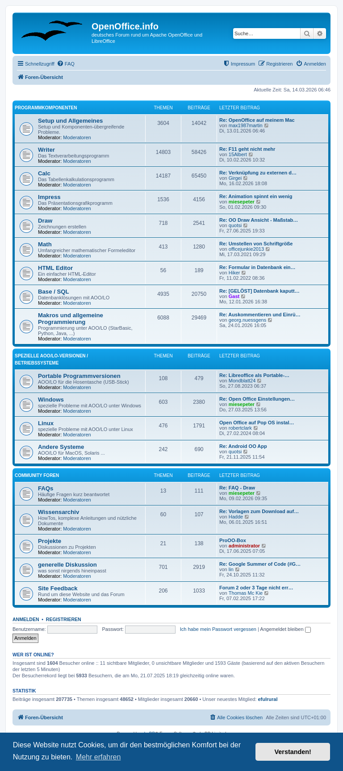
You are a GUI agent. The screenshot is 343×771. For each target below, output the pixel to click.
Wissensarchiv (58, 512)
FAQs (45, 488)
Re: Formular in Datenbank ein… (257, 267)
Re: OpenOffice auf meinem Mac (257, 120)
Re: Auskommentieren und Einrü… (260, 314)
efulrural (268, 699)
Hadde (236, 516)
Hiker (234, 272)
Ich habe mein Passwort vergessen (218, 629)
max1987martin (246, 125)
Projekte (49, 541)
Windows (51, 399)
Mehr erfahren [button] (98, 757)
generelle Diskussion (67, 564)
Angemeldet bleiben (285, 629)
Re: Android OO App (243, 446)
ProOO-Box (232, 540)
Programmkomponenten (46, 107)
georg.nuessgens (247, 320)
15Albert (238, 154)
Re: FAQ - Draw (237, 487)
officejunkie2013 (246, 249)
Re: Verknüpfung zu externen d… (258, 172)
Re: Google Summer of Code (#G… (260, 564)
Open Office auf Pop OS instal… (256, 422)
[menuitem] (66, 63)
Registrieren (63, 619)
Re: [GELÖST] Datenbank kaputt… (259, 291)
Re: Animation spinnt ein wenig (255, 196)
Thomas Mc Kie (246, 593)
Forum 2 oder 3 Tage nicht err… (256, 587)
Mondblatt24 (242, 380)
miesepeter (242, 201)
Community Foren (37, 475)
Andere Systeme (61, 447)
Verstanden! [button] (293, 751)
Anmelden (26, 619)
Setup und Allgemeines (70, 120)
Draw (45, 220)
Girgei (235, 178)
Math (45, 244)
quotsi (235, 225)
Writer (46, 149)
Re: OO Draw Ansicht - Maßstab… (258, 220)
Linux (46, 423)
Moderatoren (77, 137)
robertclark (240, 428)
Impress (49, 197)
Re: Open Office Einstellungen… (257, 399)
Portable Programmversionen (79, 376)
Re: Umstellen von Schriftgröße (256, 243)
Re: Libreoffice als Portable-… (254, 375)
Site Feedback (58, 588)
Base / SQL (53, 291)
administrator (244, 545)
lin (231, 569)
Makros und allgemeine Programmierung (70, 318)
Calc (44, 173)
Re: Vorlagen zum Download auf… (259, 511)
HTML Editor (55, 268)
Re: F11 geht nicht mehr (247, 149)
